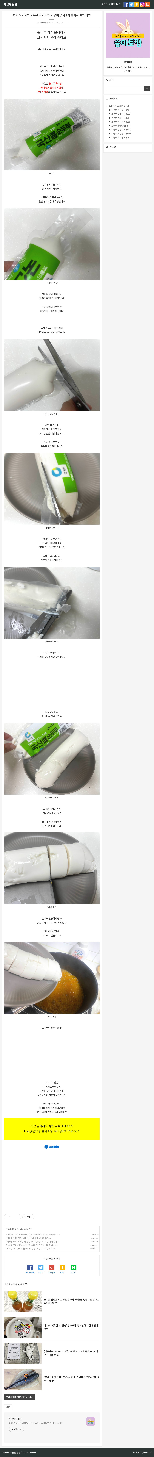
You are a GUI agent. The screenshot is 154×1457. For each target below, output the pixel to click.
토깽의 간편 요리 (121, 130)
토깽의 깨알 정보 (44, 23)
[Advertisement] (52, 685)
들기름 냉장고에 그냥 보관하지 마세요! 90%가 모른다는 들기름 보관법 (31, 1235)
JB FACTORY (147, 1452)
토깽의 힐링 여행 (120, 122)
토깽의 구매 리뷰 (121, 114)
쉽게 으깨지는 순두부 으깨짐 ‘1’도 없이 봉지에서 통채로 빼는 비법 (52, 15)
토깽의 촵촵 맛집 (120, 126)
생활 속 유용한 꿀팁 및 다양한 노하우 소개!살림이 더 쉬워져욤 (35, 1423)
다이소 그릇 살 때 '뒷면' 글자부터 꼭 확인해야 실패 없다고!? (27, 1238)
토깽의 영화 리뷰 (120, 118)
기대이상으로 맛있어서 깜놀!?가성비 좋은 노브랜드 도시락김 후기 (29, 1249)
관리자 (104, 4)
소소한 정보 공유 (118, 106)
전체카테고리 (115, 4)
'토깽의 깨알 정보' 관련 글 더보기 (19, 1397)
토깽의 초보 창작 (120, 138)
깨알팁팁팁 (10, 4)
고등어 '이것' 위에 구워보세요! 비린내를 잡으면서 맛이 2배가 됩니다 (30, 1245)
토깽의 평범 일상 (120, 110)
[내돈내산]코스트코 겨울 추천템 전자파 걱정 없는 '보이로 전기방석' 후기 (31, 1242)
